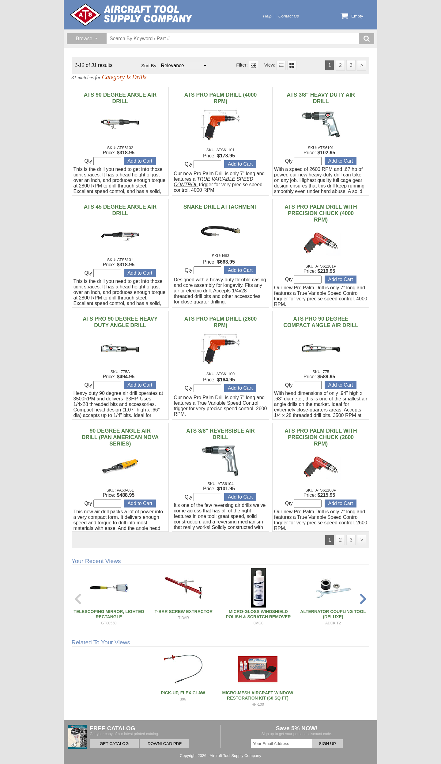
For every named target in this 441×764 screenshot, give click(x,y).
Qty (103, 161)
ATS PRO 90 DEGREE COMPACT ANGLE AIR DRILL (320, 322)
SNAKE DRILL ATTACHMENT (220, 207)
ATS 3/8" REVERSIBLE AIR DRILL (220, 434)
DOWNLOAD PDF (165, 743)
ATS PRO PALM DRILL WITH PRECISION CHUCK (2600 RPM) (321, 437)
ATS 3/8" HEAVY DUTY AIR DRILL (321, 98)
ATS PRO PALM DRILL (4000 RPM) (220, 98)
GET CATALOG (114, 743)
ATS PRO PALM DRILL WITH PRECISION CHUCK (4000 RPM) (321, 213)
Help (267, 16)
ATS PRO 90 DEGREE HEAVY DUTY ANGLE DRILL (120, 322)
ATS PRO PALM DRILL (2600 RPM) (220, 322)
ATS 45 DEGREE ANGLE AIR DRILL (120, 210)
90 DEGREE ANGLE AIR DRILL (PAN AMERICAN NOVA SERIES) (120, 437)
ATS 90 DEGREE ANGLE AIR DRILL (120, 98)
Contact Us (288, 16)
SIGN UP (327, 743)
